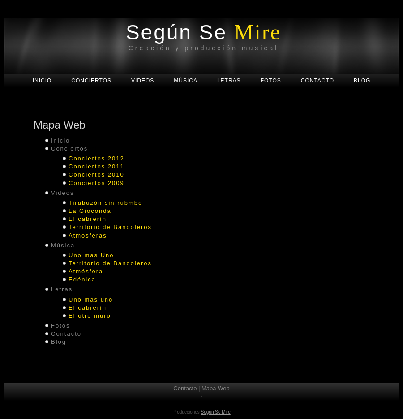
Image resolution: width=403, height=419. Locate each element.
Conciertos (69, 148)
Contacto (66, 333)
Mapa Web (216, 388)
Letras (62, 289)
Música (63, 245)
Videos (62, 193)
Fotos (60, 325)
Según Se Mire (216, 412)
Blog (58, 341)
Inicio (60, 140)
